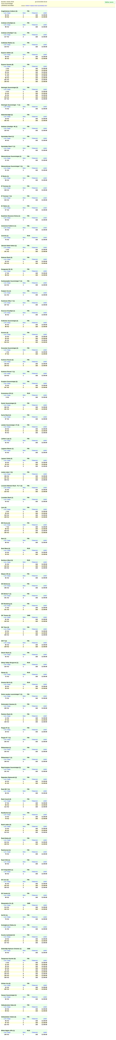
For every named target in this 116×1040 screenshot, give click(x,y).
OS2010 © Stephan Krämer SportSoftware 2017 (36, 5)
